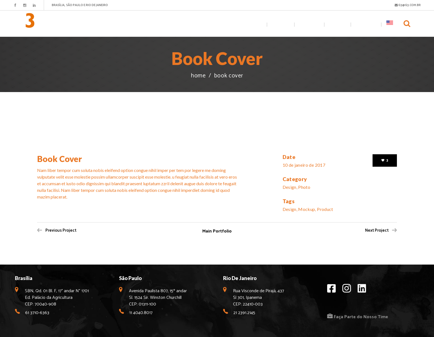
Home (198, 76)
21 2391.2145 (244, 313)
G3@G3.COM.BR (408, 5)
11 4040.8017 (141, 313)
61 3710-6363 (37, 313)
